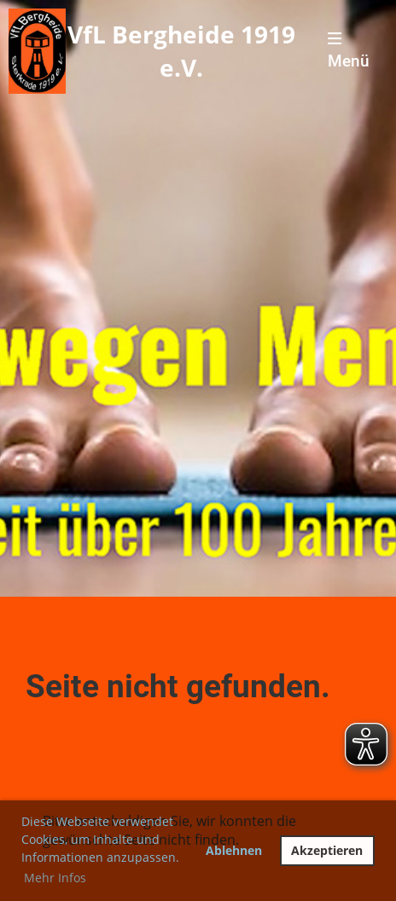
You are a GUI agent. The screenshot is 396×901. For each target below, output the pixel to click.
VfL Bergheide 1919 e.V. (181, 51)
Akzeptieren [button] (327, 850)
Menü (349, 51)
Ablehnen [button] (234, 850)
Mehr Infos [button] (55, 877)
